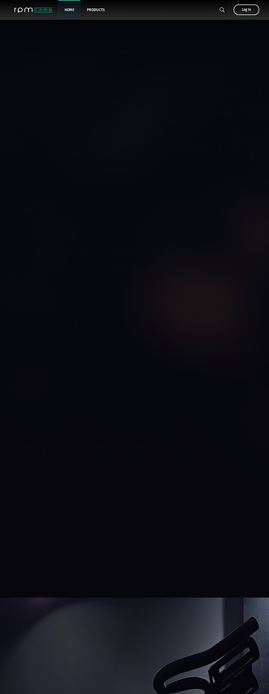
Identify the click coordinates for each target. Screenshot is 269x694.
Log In (246, 9)
